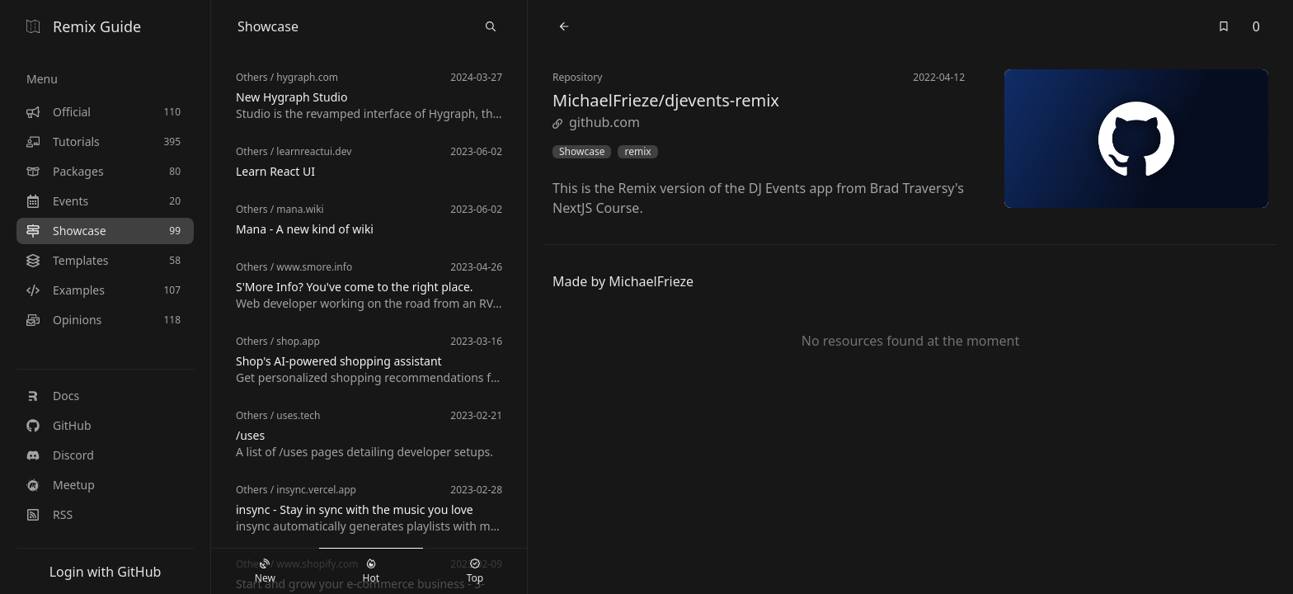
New (265, 572)
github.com (596, 122)
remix (637, 151)
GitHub (59, 425)
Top (475, 572)
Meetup (60, 485)
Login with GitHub (105, 572)
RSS (49, 514)
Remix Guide (83, 26)
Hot (371, 572)
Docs (52, 395)
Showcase (581, 151)
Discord (60, 455)
